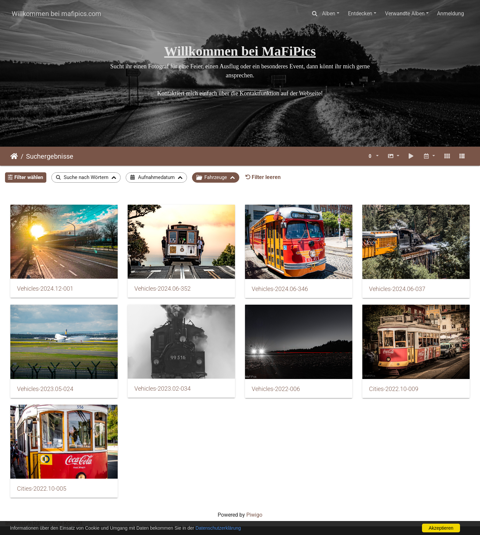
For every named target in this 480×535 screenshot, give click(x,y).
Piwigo (254, 515)
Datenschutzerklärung (218, 528)
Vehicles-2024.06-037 (397, 289)
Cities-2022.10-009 (393, 389)
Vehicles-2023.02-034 (162, 388)
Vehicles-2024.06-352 (162, 288)
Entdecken (360, 13)
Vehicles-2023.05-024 (45, 389)
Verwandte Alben (405, 13)
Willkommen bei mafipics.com (56, 14)
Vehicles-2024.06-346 (280, 289)
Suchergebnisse (49, 156)
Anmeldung (450, 13)
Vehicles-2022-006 (276, 389)
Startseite (14, 156)
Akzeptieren (441, 528)
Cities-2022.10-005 (41, 488)
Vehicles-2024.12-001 (45, 288)
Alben (328, 13)
